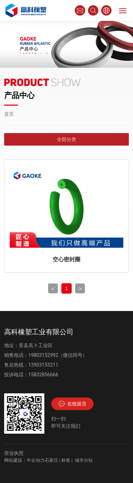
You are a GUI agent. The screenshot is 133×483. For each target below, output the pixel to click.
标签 (65, 460)
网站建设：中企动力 (24, 460)
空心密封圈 (66, 259)
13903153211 (43, 365)
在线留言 (72, 403)
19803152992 (43, 355)
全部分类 (66, 139)
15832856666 (43, 374)
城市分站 (84, 460)
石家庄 (51, 460)
